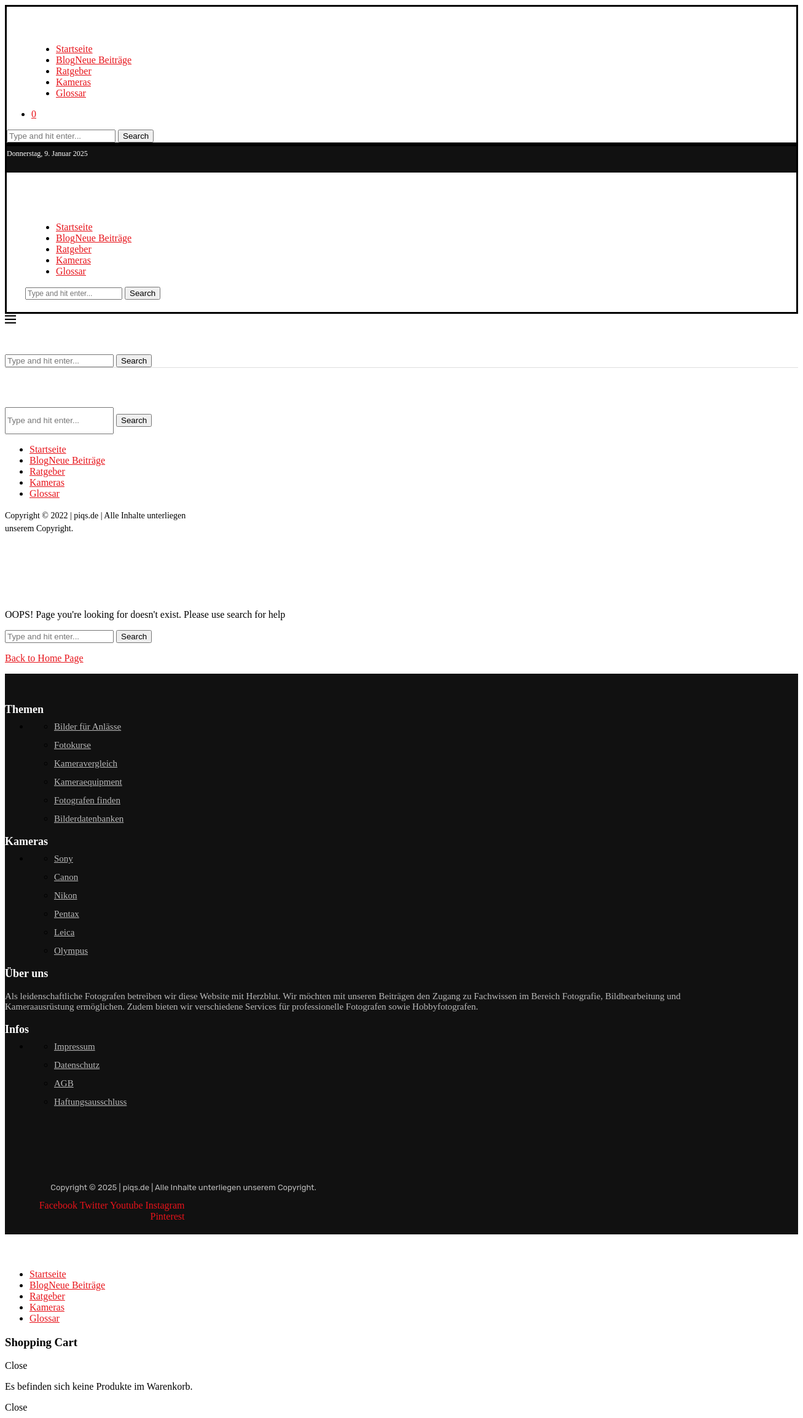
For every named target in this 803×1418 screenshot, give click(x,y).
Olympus (71, 951)
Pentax (66, 914)
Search (136, 136)
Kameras (73, 82)
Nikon (65, 895)
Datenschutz (77, 1065)
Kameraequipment (88, 782)
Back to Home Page (44, 658)
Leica (64, 932)
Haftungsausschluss (90, 1102)
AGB (64, 1083)
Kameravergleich (85, 763)
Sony (63, 858)
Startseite (74, 49)
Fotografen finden (87, 800)
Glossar (71, 93)
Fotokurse (72, 745)
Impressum (74, 1046)
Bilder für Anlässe (87, 726)
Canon (66, 877)
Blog (93, 60)
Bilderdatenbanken (88, 819)
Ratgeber (74, 71)
